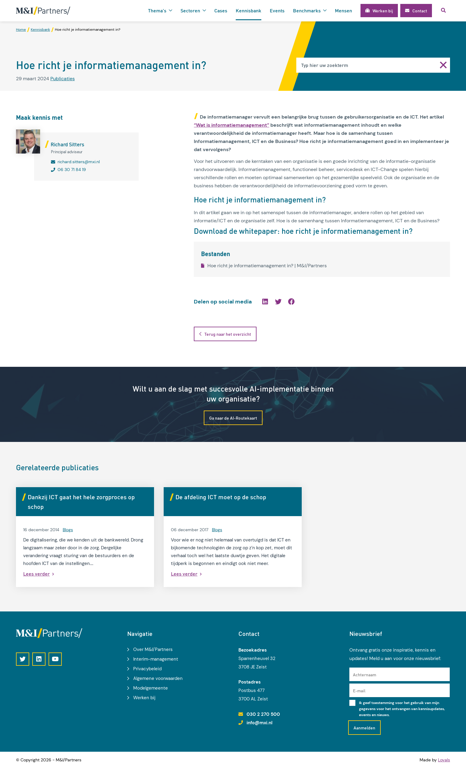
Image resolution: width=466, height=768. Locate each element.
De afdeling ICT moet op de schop (220, 497)
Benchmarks (307, 10)
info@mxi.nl (259, 723)
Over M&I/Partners (153, 649)
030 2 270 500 (263, 714)
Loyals (444, 760)
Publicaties (62, 78)
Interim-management (155, 659)
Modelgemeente (150, 688)
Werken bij (144, 698)
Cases (220, 10)
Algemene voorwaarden (158, 678)
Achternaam (364, 674)
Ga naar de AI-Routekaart (233, 417)
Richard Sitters (67, 144)
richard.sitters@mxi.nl (79, 161)
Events (277, 10)
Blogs (68, 529)
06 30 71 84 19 (72, 169)
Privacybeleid (147, 669)
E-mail (359, 690)
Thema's (157, 10)
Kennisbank (248, 10)
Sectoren (190, 10)
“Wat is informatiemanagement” (231, 125)
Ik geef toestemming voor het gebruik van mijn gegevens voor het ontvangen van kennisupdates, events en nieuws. (402, 708)
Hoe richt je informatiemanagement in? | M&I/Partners (264, 265)
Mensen (343, 10)
